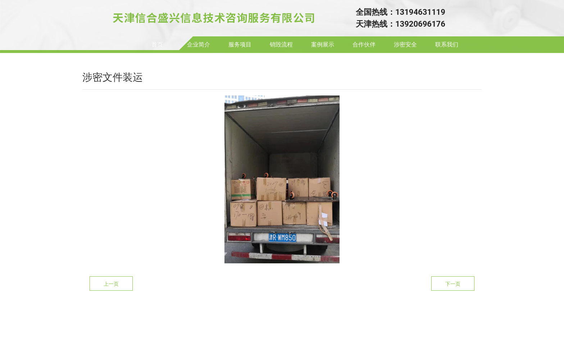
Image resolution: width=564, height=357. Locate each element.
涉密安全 (405, 44)
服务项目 (239, 44)
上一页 (111, 284)
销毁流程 (281, 44)
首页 (157, 44)
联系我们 (446, 44)
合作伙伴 (364, 44)
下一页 (452, 284)
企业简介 (198, 44)
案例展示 (322, 44)
